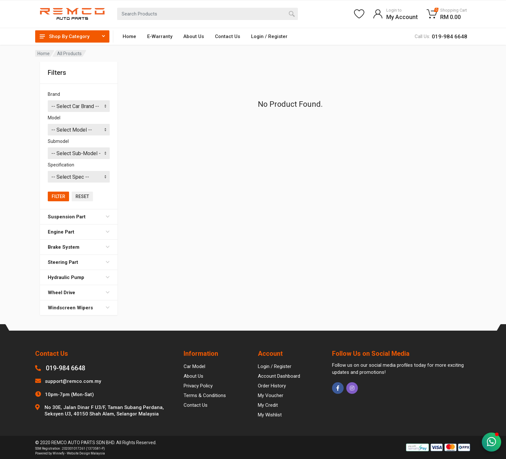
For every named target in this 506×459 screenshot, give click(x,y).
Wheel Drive (79, 292)
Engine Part (79, 232)
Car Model (194, 366)
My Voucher (270, 395)
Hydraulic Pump (79, 277)
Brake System (79, 247)
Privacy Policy (198, 386)
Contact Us (227, 36)
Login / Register (269, 36)
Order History (272, 386)
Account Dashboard (279, 376)
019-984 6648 (65, 368)
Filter (58, 196)
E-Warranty (159, 36)
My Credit (268, 405)
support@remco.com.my (73, 381)
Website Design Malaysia (86, 453)
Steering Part (79, 262)
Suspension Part (79, 217)
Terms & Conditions (205, 395)
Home (129, 36)
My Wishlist (270, 415)
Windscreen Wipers (79, 308)
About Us (193, 36)
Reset (82, 196)
